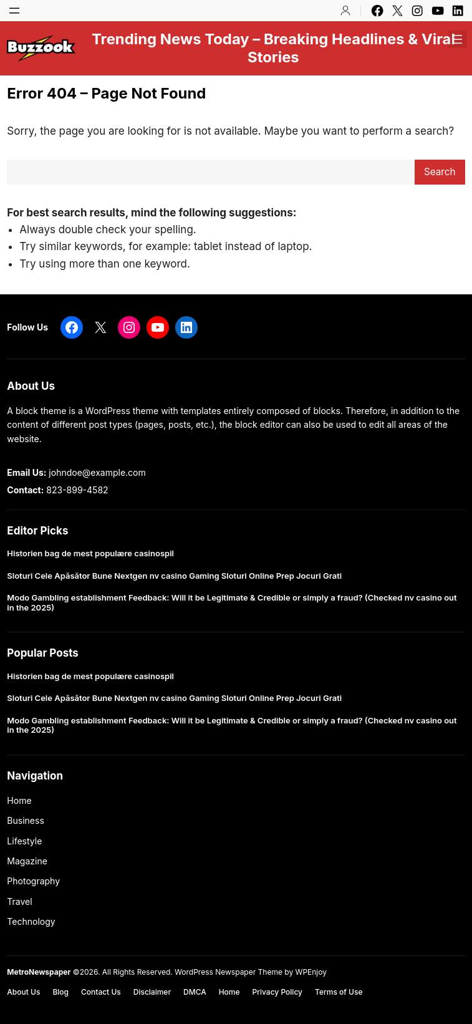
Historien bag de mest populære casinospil (90, 553)
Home (19, 800)
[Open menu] (14, 10)
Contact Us (101, 992)
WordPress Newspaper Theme (228, 972)
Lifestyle (24, 841)
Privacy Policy (277, 992)
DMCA (194, 992)
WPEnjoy (311, 972)
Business (25, 820)
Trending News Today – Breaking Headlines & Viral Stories (273, 48)
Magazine (27, 861)
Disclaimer (152, 992)
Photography (33, 881)
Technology (31, 921)
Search (440, 172)
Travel (19, 901)
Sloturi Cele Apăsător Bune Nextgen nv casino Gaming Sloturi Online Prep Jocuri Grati (174, 576)
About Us (23, 992)
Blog (60, 992)
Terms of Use (338, 992)
